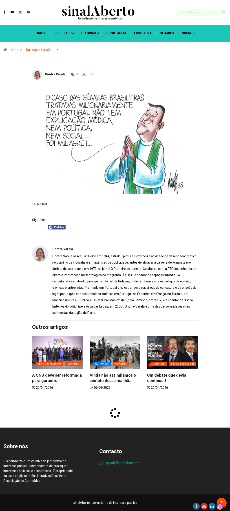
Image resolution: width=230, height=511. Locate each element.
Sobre (187, 33)
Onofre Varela (55, 74)
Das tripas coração (39, 50)
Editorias (88, 33)
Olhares (167, 33)
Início (41, 33)
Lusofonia (143, 33)
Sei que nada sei (182, 363)
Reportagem (115, 33)
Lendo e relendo (49, 363)
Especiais (63, 33)
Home (14, 50)
